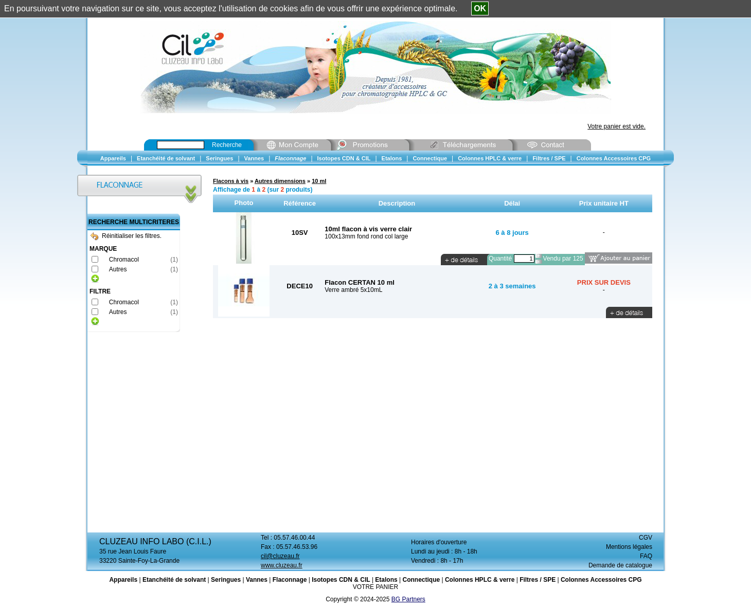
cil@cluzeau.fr (280, 556)
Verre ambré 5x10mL (353, 289)
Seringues (226, 579)
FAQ (646, 556)
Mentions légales (629, 546)
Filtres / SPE (538, 579)
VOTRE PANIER (375, 587)
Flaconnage (290, 579)
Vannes (256, 579)
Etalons (386, 579)
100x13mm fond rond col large (366, 236)
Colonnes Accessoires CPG (601, 579)
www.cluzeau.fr (281, 565)
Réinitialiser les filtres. (126, 235)
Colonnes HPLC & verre (479, 579)
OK (480, 8)
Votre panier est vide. (616, 126)
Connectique (421, 579)
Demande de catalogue (620, 565)
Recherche (227, 145)
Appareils (123, 579)
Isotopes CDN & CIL (341, 579)
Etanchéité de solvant (174, 579)
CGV (645, 537)
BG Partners (408, 599)
